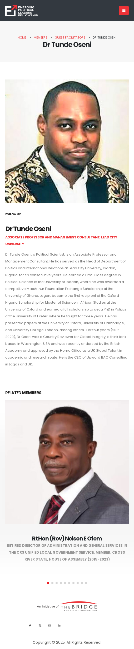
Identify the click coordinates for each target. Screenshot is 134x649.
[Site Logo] (21, 11)
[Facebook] (29, 625)
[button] (48, 583)
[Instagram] (49, 625)
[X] (39, 625)
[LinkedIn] (59, 625)
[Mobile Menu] (124, 10)
